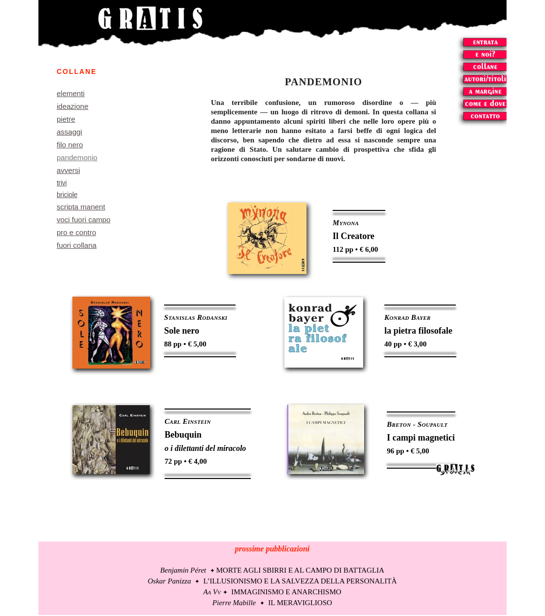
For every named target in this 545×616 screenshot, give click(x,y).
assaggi (69, 132)
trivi (62, 183)
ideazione (72, 106)
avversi (68, 170)
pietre (66, 119)
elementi (71, 93)
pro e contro (76, 232)
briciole (67, 195)
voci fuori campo (83, 219)
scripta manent (81, 207)
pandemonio (77, 157)
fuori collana (77, 245)
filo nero (70, 144)
